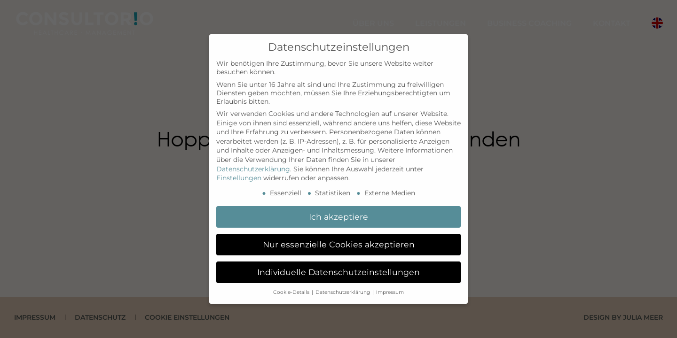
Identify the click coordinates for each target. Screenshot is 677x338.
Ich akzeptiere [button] (338, 217)
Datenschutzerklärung (253, 169)
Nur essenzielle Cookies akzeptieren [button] (339, 244)
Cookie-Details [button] (292, 292)
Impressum (390, 292)
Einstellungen (238, 178)
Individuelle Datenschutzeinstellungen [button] (338, 272)
